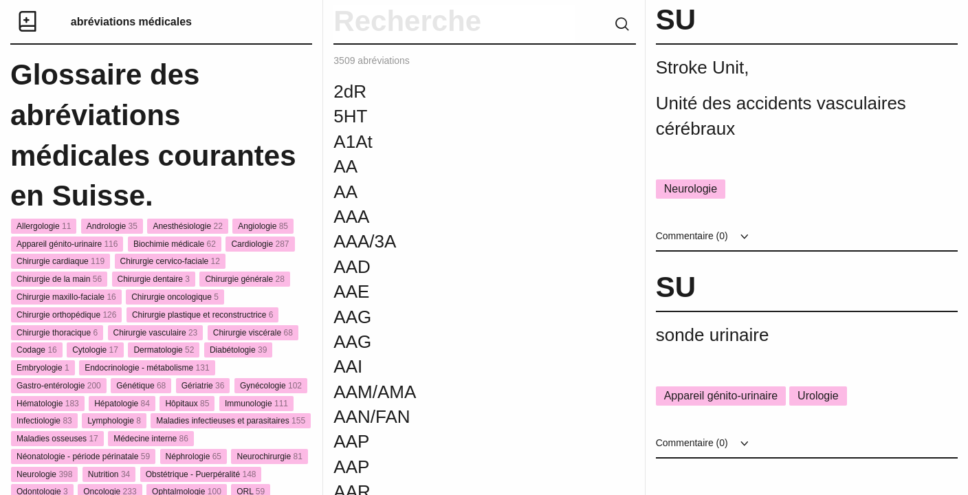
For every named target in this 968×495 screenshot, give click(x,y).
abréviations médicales (131, 22)
